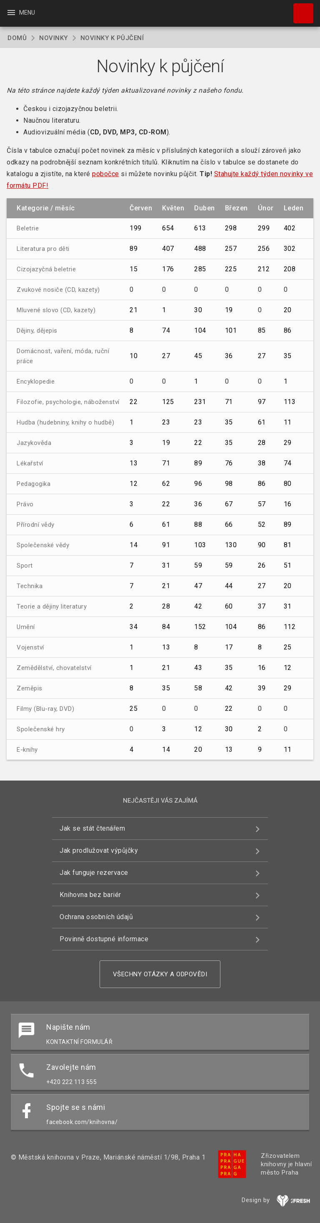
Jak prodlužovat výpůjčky (99, 850)
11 (288, 422)
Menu (20, 13)
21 (134, 310)
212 (264, 269)
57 (262, 504)
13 (134, 463)
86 (288, 330)
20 (288, 310)
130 (231, 545)
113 (290, 402)
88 (198, 524)
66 (229, 524)
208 (290, 269)
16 (288, 504)
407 (168, 249)
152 (200, 627)
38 (262, 463)
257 (231, 249)
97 (262, 402)
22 (134, 402)
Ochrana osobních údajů (96, 917)
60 (229, 606)
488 (200, 249)
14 (134, 545)
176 (168, 269)
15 (134, 269)
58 (198, 688)
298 (231, 228)
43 (198, 668)
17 (229, 647)
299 (264, 228)
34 (134, 627)
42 (198, 606)
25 (288, 647)
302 (290, 249)
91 (166, 545)
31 (166, 565)
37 (262, 606)
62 (166, 484)
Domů (17, 38)
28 (262, 443)
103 (200, 545)
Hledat (300, 9)
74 (166, 330)
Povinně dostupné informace (104, 939)
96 (198, 484)
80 (288, 484)
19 (229, 310)
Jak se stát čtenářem (92, 828)
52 (262, 524)
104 (200, 330)
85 (262, 330)
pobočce (105, 174)
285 (200, 269)
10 (134, 356)
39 (262, 688)
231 (200, 402)
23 (166, 422)
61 (262, 422)
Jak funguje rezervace (94, 873)
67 (229, 504)
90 (262, 545)
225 (231, 269)
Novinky (53, 38)
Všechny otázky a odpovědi (160, 974)
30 (198, 310)
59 (198, 565)
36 (229, 356)
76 (229, 463)
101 (231, 330)
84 (166, 627)
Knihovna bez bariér (90, 895)
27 (166, 356)
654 (168, 228)
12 (134, 484)
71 (229, 402)
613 (200, 228)
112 (290, 627)
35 (288, 356)
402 (290, 228)
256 (264, 249)
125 (168, 402)
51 (288, 565)
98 (229, 484)
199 (136, 228)
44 (229, 586)
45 (198, 356)
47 (198, 586)
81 (288, 545)
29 (288, 443)
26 (262, 565)
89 (134, 249)
